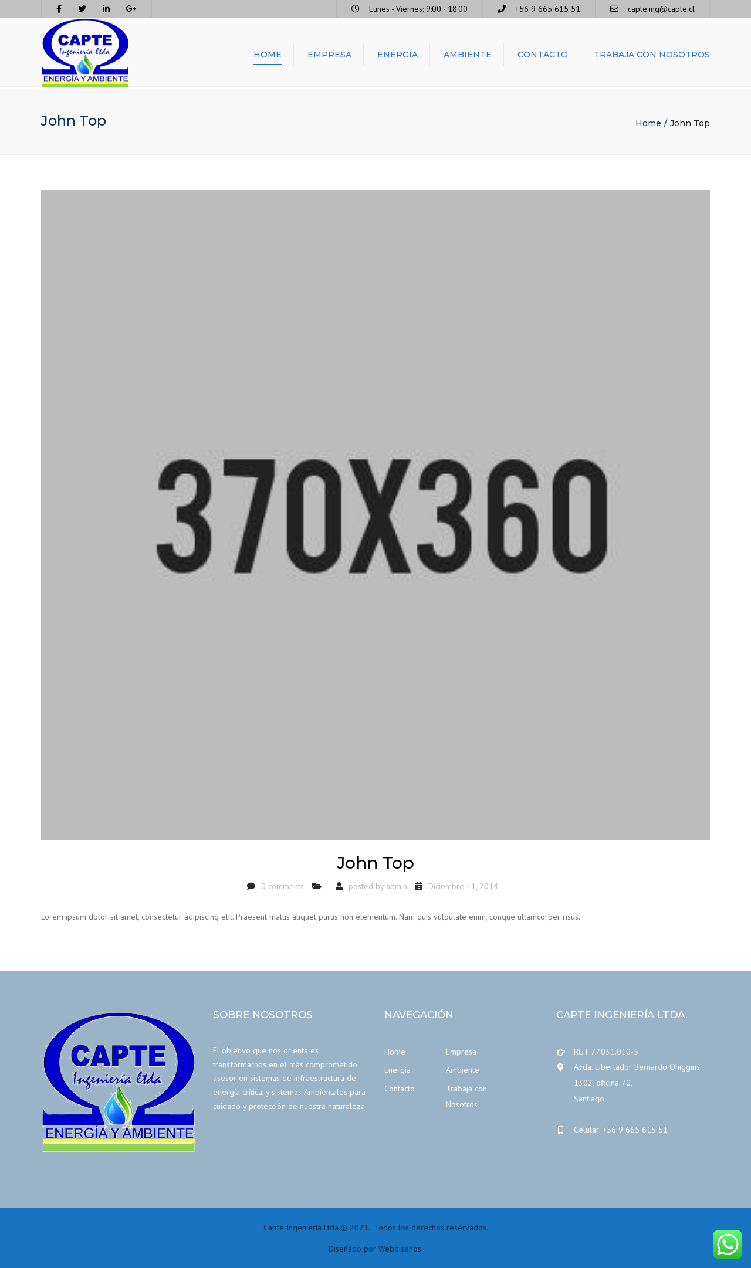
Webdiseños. (400, 1248)
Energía (397, 55)
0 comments (282, 886)
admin (396, 886)
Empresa (329, 55)
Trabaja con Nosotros (652, 55)
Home (267, 55)
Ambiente (468, 55)
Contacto (542, 55)
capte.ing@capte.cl (661, 9)
